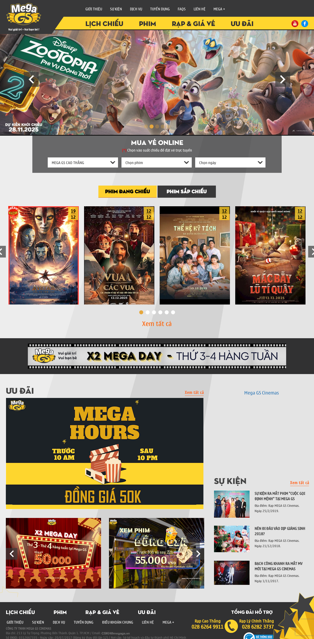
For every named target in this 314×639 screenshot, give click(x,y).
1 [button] (141, 312)
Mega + (219, 8)
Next (282, 79)
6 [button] (173, 312)
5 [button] (167, 312)
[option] (43, 254)
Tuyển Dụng (160, 8)
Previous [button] (12, 553)
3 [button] (154, 312)
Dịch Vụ (59, 622)
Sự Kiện (116, 8)
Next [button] (198, 553)
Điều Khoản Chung (117, 622)
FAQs (182, 8)
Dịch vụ (136, 8)
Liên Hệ (200, 8)
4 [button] (160, 312)
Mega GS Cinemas (261, 392)
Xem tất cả (157, 323)
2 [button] (148, 312)
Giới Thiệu (93, 8)
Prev (31, 79)
